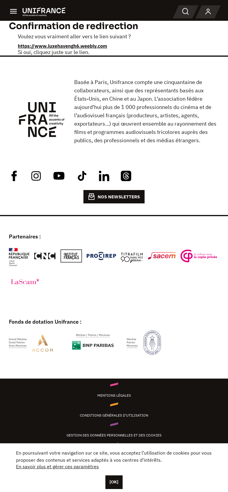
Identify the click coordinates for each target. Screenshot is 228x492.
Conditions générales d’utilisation (114, 415)
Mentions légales (114, 395)
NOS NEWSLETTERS (114, 196)
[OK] (114, 482)
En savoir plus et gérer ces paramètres (57, 466)
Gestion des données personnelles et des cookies (114, 435)
